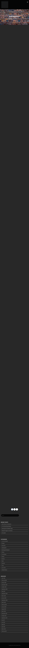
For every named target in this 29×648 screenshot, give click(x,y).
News (3, 561)
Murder (3, 556)
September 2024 (4, 593)
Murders (3, 558)
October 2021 (4, 615)
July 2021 (3, 620)
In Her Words (4, 554)
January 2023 (4, 606)
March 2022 (4, 611)
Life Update (4, 532)
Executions (3, 545)
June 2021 (3, 622)
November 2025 (4, 584)
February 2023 (4, 604)
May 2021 (3, 624)
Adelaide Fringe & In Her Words (7, 530)
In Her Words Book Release (6, 526)
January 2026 (4, 582)
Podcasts (3, 563)
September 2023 (4, 600)
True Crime (4, 567)
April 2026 (3, 578)
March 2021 (4, 628)
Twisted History (4, 569)
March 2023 (4, 602)
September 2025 (4, 589)
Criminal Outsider (5, 541)
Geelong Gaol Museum (6, 549)
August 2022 (4, 609)
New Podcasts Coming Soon (6, 524)
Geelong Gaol (4, 547)
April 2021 (3, 626)
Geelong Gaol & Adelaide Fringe (7, 528)
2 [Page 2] (14, 509)
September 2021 (4, 617)
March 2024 (4, 595)
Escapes (3, 543)
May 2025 (3, 591)
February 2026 (4, 580)
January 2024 (4, 597)
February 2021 (4, 631)
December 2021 (4, 613)
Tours (3, 565)
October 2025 (4, 586)
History (3, 552)
